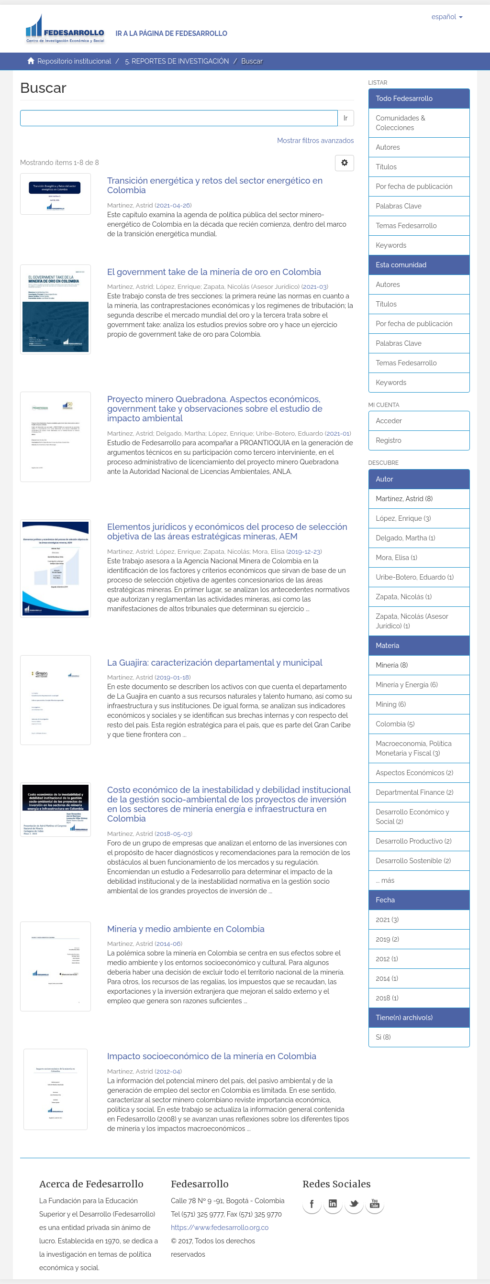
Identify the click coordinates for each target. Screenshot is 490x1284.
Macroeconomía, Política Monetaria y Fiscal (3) (414, 748)
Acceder (389, 421)
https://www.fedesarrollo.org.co (219, 1227)
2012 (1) (387, 959)
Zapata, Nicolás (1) (404, 597)
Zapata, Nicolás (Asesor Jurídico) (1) (412, 621)
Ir (345, 118)
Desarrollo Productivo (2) (414, 841)
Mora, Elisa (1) (397, 557)
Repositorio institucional (74, 61)
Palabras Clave (399, 206)
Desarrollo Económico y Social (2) (412, 816)
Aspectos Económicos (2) (415, 773)
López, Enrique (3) (403, 518)
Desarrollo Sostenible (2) (413, 861)
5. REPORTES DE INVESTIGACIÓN (177, 61)
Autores (388, 147)
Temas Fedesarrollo (406, 226)
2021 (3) (387, 919)
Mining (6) (391, 704)
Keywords (391, 245)
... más (385, 880)
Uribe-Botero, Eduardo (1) (415, 577)
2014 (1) (387, 978)
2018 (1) (387, 998)
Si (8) (383, 1037)
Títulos (386, 167)
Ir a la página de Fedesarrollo (171, 33)
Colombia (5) (395, 724)
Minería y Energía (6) (407, 685)
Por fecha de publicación (414, 186)
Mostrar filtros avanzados (315, 140)
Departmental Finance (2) (415, 792)
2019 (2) (387, 939)
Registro (388, 440)
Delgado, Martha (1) (405, 538)
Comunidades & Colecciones (400, 123)
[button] (447, 17)
